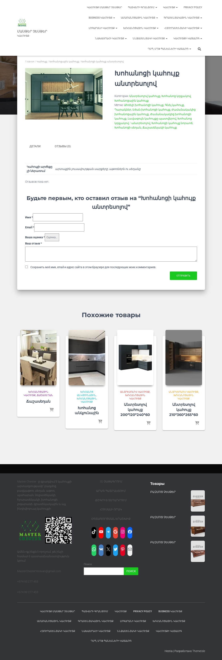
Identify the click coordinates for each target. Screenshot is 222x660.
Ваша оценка (35, 237)
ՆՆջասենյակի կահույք (150, 38)
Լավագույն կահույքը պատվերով (152, 118)
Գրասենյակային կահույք (183, 17)
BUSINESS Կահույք (102, 17)
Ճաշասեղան (45, 395)
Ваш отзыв (33, 243)
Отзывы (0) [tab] (63, 146)
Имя (29, 217)
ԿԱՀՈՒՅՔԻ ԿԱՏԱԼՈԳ (187, 38)
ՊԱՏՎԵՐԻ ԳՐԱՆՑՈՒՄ (142, 7)
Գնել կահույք (174, 105)
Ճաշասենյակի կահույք (159, 127)
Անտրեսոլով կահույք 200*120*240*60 (135, 409)
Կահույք (170, 7)
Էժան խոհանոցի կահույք (151, 109)
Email (29, 227)
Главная (29, 61)
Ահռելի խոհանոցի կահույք (144, 105)
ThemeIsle (198, 651)
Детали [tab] (35, 146)
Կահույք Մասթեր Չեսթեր (104, 7)
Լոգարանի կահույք (103, 28)
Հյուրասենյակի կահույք (183, 28)
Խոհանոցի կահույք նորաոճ (172, 123)
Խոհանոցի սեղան (127, 127)
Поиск (88, 564)
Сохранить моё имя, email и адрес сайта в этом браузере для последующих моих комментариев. (93, 267)
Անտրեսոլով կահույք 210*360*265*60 (183, 409)
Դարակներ (122, 109)
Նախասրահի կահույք (111, 38)
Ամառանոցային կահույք (139, 17)
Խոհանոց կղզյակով (176, 96)
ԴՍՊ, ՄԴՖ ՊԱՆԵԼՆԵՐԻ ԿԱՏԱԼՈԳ (169, 48)
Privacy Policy (193, 7)
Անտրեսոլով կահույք (144, 96)
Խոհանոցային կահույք (140, 28)
